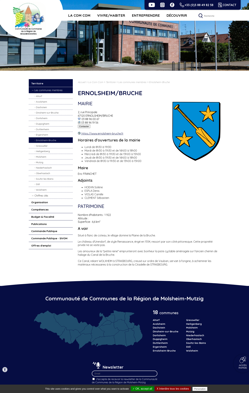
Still (38, 184)
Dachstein (41, 107)
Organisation (39, 202)
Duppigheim (42, 123)
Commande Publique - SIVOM (49, 238)
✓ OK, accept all (142, 388)
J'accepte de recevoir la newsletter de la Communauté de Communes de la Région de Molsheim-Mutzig (124, 381)
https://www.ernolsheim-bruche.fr (102, 133)
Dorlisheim (41, 118)
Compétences (40, 209)
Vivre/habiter (111, 15)
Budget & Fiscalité (42, 216)
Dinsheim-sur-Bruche (47, 112)
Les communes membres (48, 90)
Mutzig (39, 162)
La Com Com (79, 15)
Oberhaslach (43, 173)
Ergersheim (42, 134)
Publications (39, 224)
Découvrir (176, 15)
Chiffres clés (41, 195)
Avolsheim (41, 101)
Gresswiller (42, 145)
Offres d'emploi (41, 245)
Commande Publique (44, 231)
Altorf (39, 96)
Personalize (200, 389)
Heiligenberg (43, 151)
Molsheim (41, 156)
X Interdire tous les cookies (173, 388)
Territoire (37, 83)
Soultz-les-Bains (44, 178)
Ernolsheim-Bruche (46, 140)
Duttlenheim (42, 129)
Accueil (81, 82)
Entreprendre (146, 15)
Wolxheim (41, 189)
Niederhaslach (44, 167)
